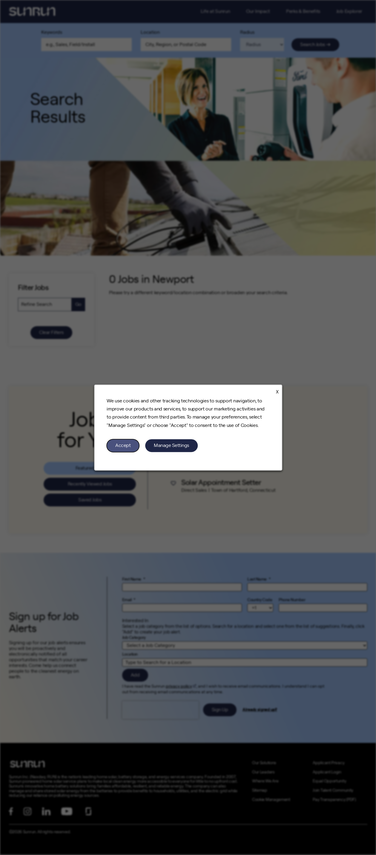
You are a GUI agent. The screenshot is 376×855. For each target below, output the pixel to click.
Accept (123, 445)
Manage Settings (171, 445)
